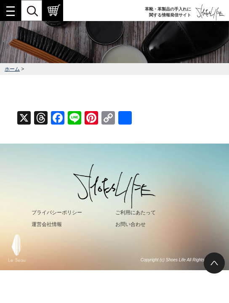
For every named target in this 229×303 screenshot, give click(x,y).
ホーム (12, 69)
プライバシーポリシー (57, 212)
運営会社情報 (47, 224)
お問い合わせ (130, 224)
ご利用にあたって (135, 212)
